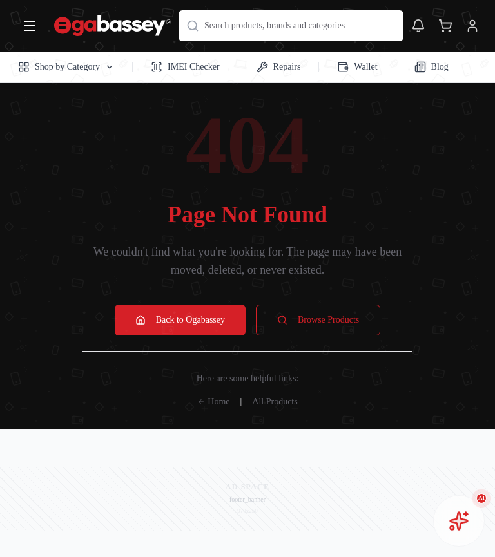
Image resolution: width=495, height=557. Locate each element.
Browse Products (318, 320)
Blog (431, 67)
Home (213, 401)
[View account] (472, 26)
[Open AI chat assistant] (459, 521)
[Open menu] (29, 26)
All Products (274, 401)
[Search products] (291, 25)
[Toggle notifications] (418, 26)
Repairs (279, 67)
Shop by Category (66, 67)
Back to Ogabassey (180, 320)
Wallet (357, 67)
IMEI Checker (185, 67)
